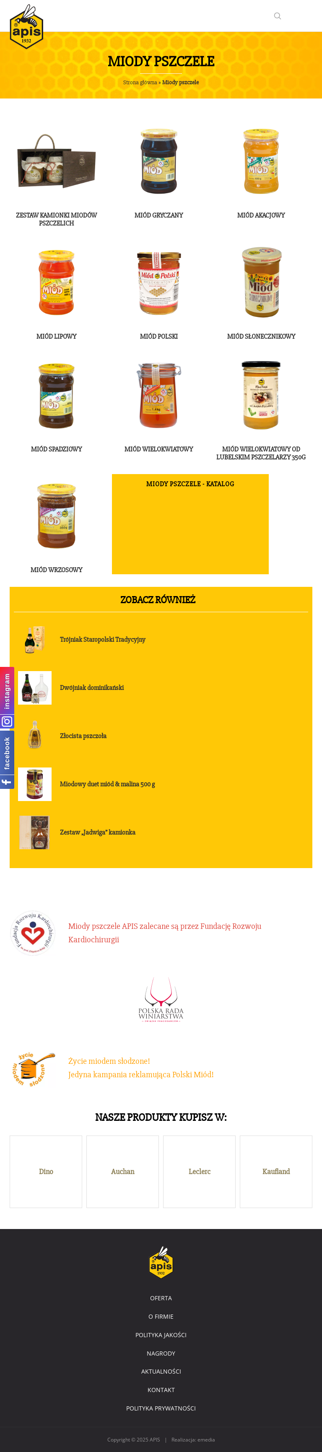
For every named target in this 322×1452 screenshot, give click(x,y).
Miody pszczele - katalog (190, 484)
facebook (6, 753)
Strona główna (140, 82)
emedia (206, 1439)
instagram (6, 691)
